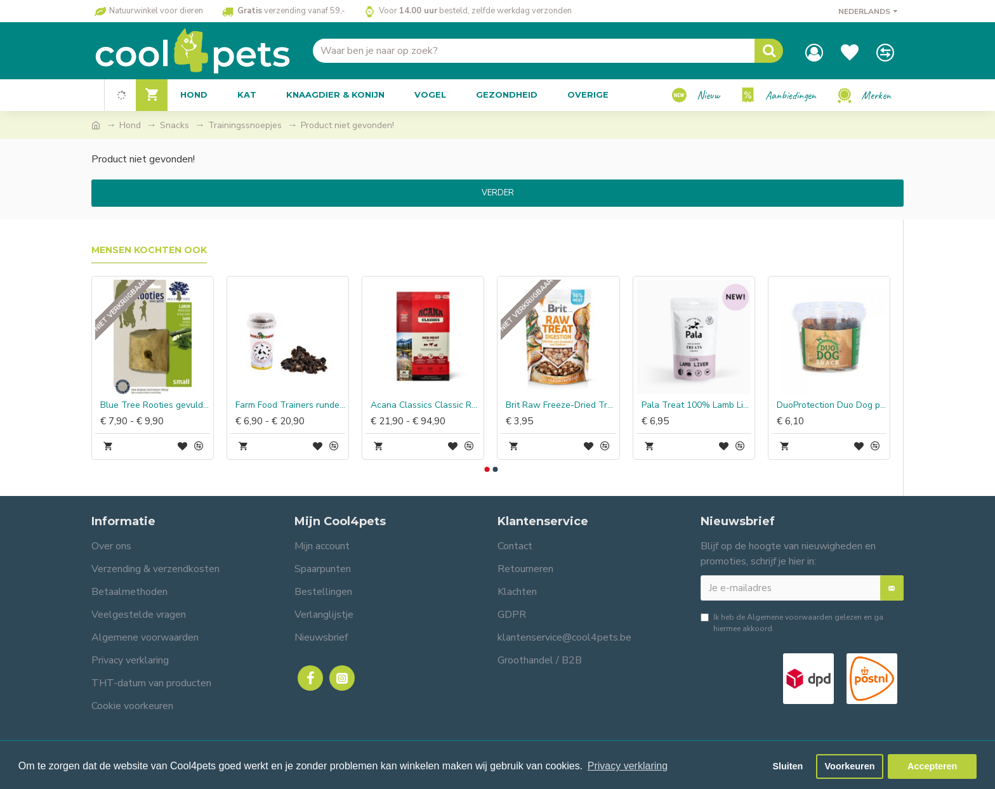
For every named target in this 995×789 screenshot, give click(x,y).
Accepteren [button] (932, 766)
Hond (130, 125)
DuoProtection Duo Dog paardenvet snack (831, 405)
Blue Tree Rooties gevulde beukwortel (155, 405)
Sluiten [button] (787, 766)
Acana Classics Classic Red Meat (425, 405)
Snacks (174, 125)
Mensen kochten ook (149, 250)
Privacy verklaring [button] (628, 765)
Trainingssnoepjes (245, 125)
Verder (498, 193)
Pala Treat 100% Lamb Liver (696, 405)
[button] (486, 469)
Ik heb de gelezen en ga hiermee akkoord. (792, 622)
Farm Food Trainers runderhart (290, 405)
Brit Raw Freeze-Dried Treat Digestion (561, 405)
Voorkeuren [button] (850, 766)
